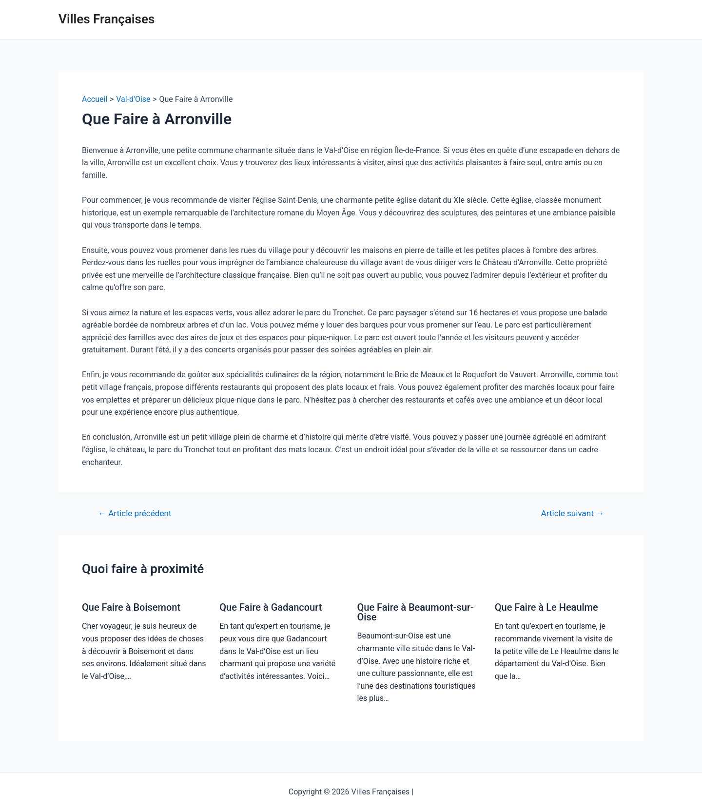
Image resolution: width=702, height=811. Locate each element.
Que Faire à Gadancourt (270, 607)
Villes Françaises (106, 19)
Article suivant (572, 513)
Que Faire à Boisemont (131, 607)
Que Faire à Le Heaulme (546, 607)
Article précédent (134, 513)
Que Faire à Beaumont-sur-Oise (415, 612)
